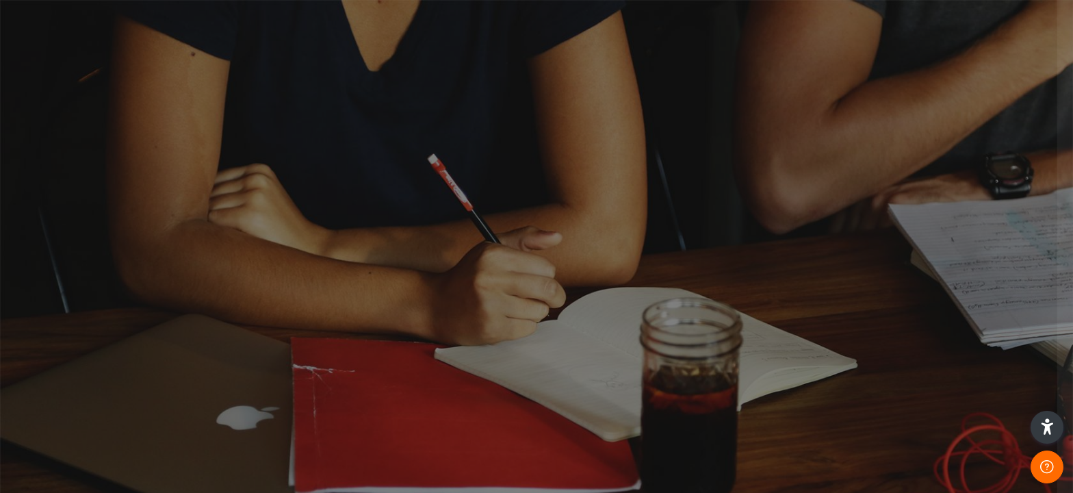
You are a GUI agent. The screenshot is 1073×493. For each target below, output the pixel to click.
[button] (1047, 427)
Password (830, 250)
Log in (929, 355)
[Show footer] (1047, 467)
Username (830, 181)
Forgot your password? (1003, 317)
